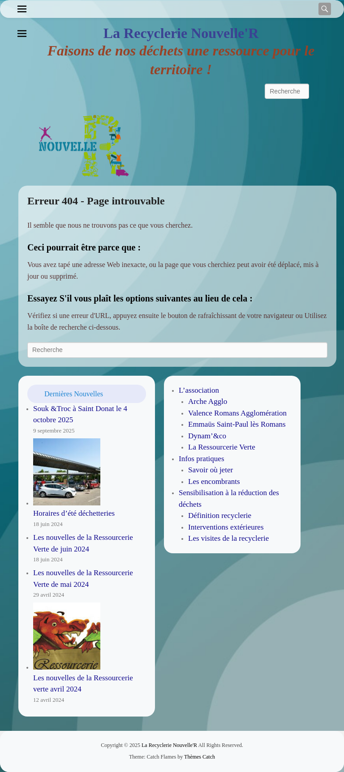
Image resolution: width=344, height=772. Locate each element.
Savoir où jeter (210, 470)
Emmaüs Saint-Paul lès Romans (237, 424)
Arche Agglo (207, 401)
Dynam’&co (207, 436)
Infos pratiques (201, 458)
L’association (199, 390)
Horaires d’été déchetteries (74, 513)
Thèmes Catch (199, 757)
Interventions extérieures (226, 527)
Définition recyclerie (219, 515)
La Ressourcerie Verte (221, 447)
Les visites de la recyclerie (228, 538)
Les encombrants (214, 481)
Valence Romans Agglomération (237, 413)
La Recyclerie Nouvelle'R (181, 33)
